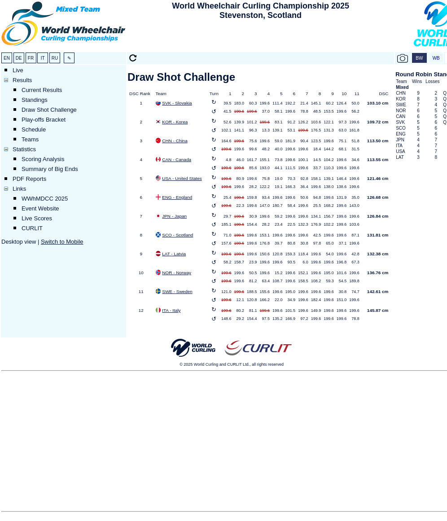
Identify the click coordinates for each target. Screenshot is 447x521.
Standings (35, 99)
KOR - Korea (175, 121)
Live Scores (37, 218)
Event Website (40, 208)
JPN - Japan (174, 216)
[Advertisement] (261, 36)
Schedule (34, 129)
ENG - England (177, 197)
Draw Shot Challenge (49, 109)
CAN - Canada (176, 159)
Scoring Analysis (43, 159)
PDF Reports (29, 178)
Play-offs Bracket (44, 119)
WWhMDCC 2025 (45, 198)
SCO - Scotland (177, 234)
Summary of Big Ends (50, 169)
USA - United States (182, 178)
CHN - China (174, 140)
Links (19, 188)
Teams (30, 139)
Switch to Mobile (62, 241)
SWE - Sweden (177, 291)
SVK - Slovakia (177, 103)
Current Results (42, 90)
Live (18, 70)
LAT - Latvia (174, 253)
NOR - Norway (176, 272)
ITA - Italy (171, 310)
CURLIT (32, 228)
